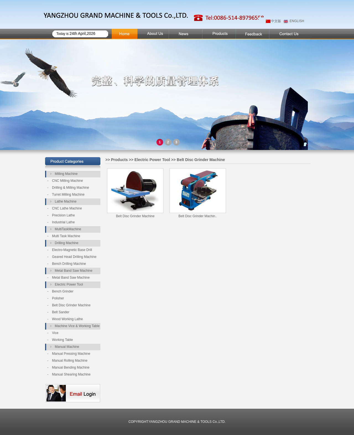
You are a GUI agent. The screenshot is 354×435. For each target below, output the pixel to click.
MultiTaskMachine (68, 229)
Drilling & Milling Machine (70, 188)
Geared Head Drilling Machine (74, 257)
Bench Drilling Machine (69, 264)
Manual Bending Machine (70, 367)
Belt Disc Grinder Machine (71, 305)
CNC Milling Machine (67, 181)
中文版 (276, 21)
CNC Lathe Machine (67, 208)
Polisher (58, 298)
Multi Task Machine (66, 236)
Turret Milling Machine (68, 194)
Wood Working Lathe (67, 319)
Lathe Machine (66, 201)
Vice (55, 333)
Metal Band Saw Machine (73, 271)
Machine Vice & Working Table (77, 326)
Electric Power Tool (69, 284)
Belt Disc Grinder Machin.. (197, 216)
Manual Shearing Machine (71, 374)
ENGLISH (297, 21)
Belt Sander (60, 312)
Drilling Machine (66, 243)
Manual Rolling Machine (69, 360)
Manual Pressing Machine (71, 354)
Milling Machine (66, 174)
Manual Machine (67, 347)
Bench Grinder (62, 291)
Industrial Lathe (63, 222)
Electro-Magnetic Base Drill (72, 250)
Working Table (62, 340)
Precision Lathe (63, 215)
